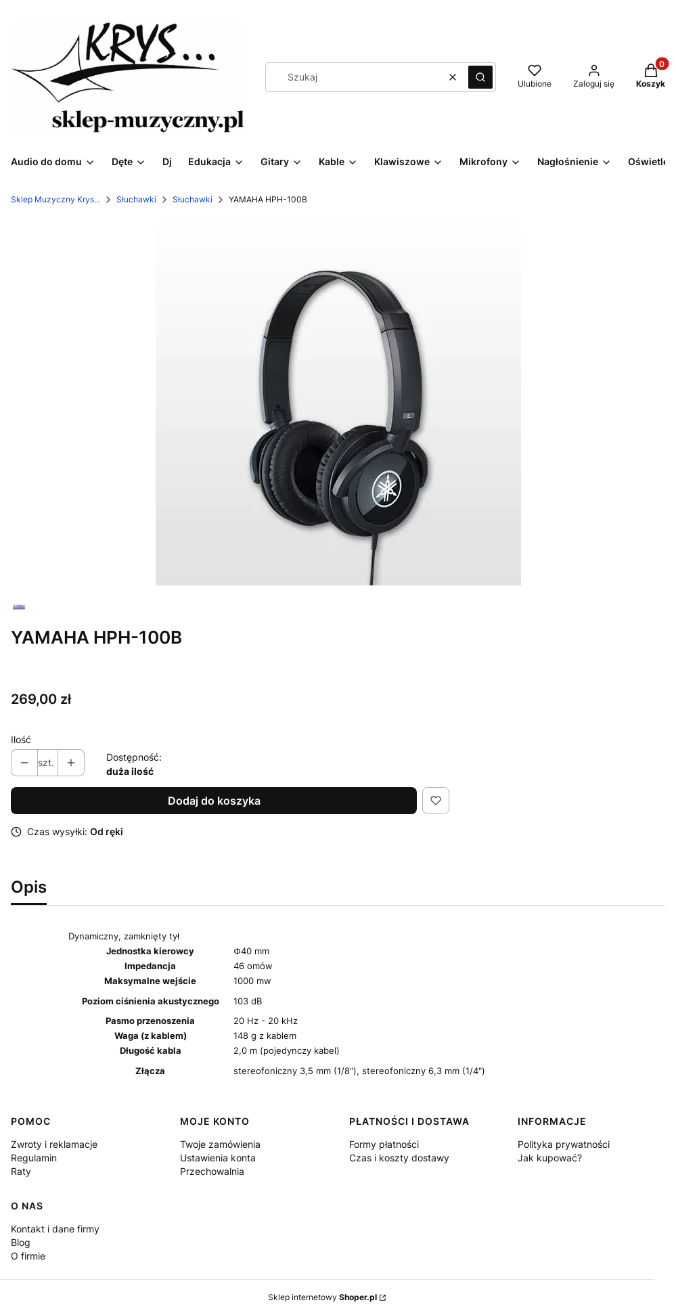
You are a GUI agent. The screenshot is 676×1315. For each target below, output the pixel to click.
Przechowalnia (212, 1171)
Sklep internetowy (322, 1297)
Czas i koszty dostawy (399, 1157)
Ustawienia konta (218, 1157)
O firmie (28, 1256)
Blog (20, 1242)
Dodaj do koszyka (214, 800)
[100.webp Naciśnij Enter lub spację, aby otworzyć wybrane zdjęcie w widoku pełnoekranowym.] (338, 402)
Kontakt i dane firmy (55, 1228)
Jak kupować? (550, 1157)
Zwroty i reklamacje (54, 1144)
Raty (21, 1171)
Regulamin (34, 1157)
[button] (480, 77)
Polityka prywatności (564, 1144)
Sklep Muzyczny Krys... (55, 199)
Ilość (21, 739)
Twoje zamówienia (220, 1144)
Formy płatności (384, 1144)
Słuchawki (136, 199)
